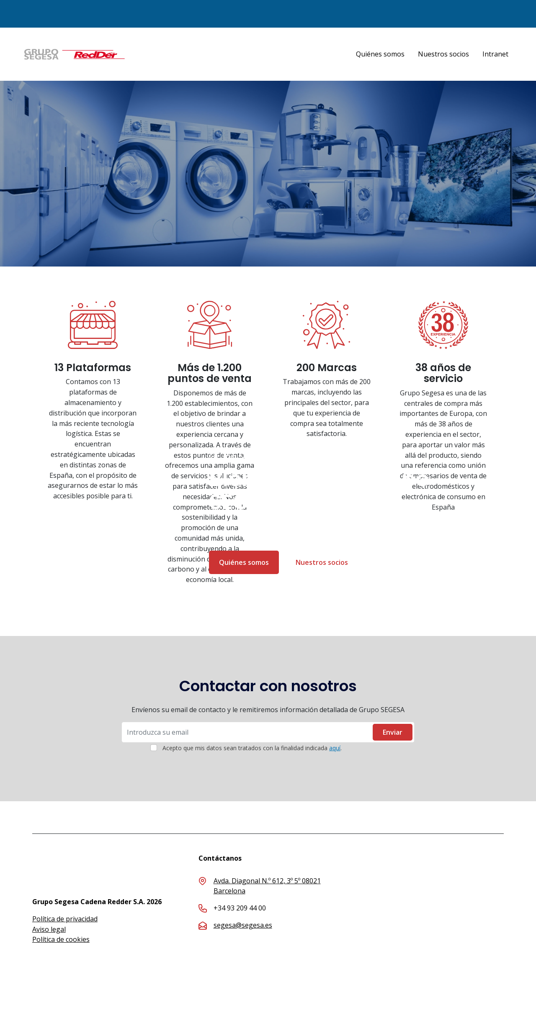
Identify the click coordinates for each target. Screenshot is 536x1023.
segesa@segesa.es (243, 925)
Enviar (392, 732)
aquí (334, 748)
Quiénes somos (380, 54)
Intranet (495, 54)
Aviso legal (49, 929)
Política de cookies (61, 939)
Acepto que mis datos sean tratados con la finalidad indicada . (252, 748)
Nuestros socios (443, 54)
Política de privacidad (65, 918)
